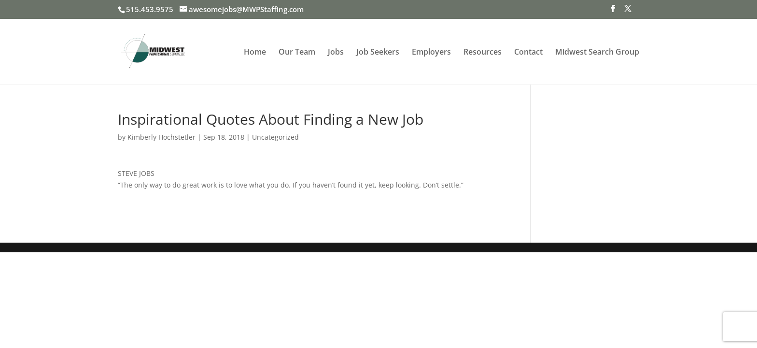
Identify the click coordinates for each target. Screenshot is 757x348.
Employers (431, 52)
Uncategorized (275, 137)
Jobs (336, 52)
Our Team (297, 52)
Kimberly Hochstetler (161, 137)
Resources (482, 52)
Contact (528, 52)
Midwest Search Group (597, 52)
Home (255, 52)
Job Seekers (377, 52)
